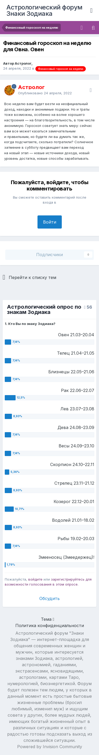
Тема (47, 619)
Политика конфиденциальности (49, 625)
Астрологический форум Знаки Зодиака (44, 10)
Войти (49, 222)
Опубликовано (45, 93)
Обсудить (49, 598)
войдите (35, 579)
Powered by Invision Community (49, 746)
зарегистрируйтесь (67, 579)
